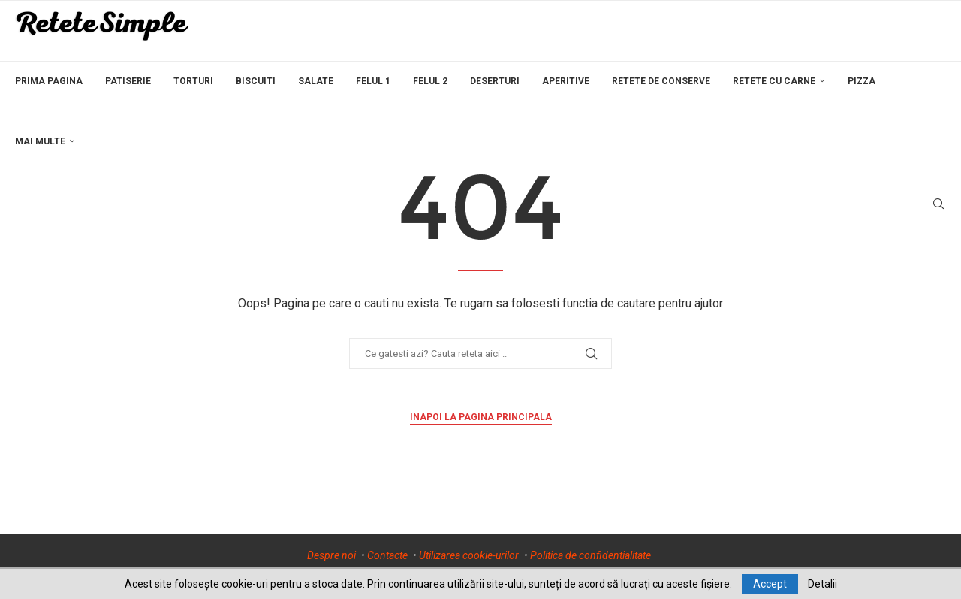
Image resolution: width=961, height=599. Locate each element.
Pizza (861, 81)
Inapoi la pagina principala (481, 417)
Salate (315, 81)
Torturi (193, 81)
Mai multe (40, 141)
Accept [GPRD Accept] (770, 584)
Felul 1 (373, 81)
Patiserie (128, 81)
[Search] (938, 204)
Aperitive (565, 81)
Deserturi (495, 81)
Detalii (822, 584)
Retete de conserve (661, 81)
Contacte (387, 555)
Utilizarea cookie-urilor (469, 555)
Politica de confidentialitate (590, 555)
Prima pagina (49, 81)
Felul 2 (430, 81)
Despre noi (331, 555)
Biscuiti (256, 81)
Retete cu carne (774, 81)
